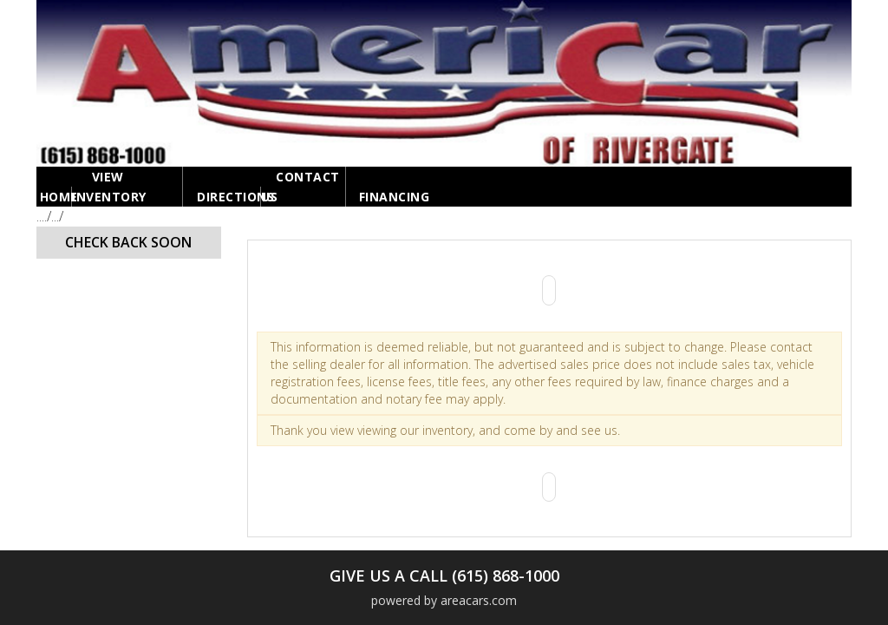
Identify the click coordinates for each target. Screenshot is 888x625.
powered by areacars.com (444, 600)
